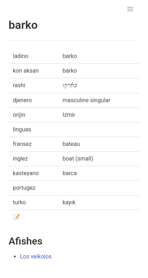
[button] (130, 9)
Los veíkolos (36, 256)
